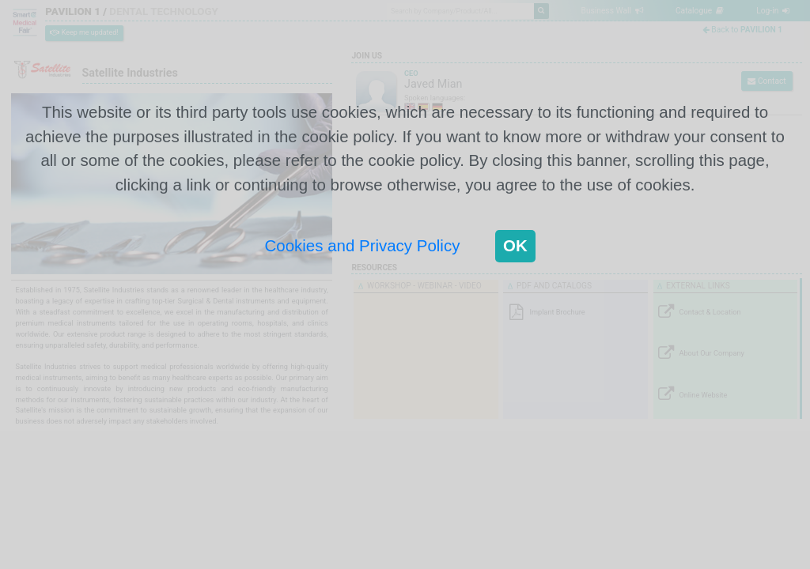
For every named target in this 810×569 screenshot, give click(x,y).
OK (515, 245)
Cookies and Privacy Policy (362, 245)
